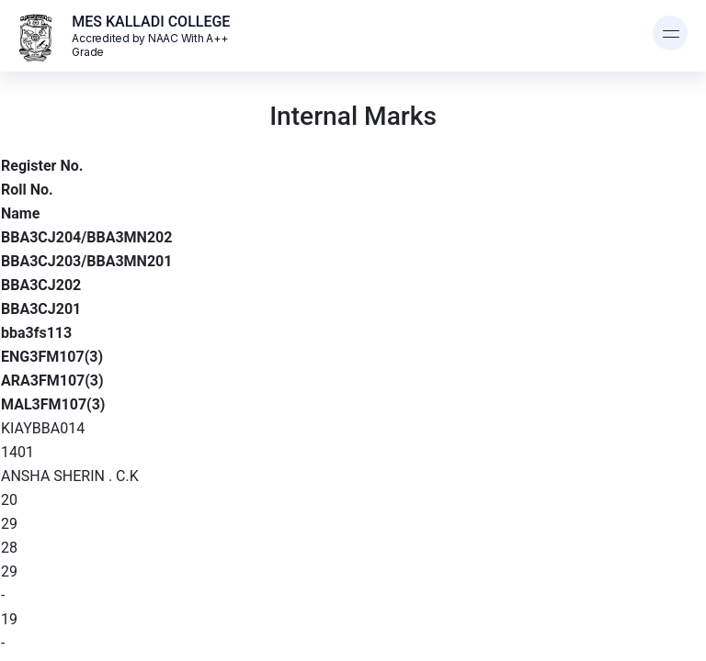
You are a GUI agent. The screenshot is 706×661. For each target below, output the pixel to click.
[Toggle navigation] (670, 33)
